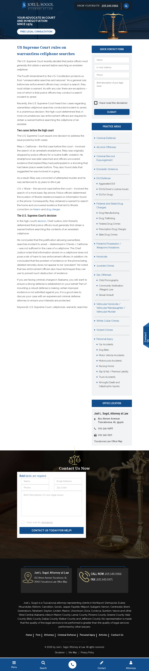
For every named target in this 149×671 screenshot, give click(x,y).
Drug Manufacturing (109, 213)
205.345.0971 (104, 579)
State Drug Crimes (108, 235)
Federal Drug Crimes (109, 224)
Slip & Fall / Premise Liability (113, 372)
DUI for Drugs (106, 195)
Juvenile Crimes (105, 266)
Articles (103, 635)
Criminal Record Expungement (106, 158)
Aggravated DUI (107, 184)
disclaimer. (122, 103)
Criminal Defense (106, 138)
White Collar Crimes (108, 321)
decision (41, 221)
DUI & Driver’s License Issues (114, 189)
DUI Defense (104, 178)
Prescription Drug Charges (112, 229)
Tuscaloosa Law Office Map (108, 442)
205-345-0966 (105, 429)
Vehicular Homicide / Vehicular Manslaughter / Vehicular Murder (111, 308)
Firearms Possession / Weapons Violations (109, 246)
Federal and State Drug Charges (110, 206)
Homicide (102, 257)
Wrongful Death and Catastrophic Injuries (109, 385)
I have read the (113, 103)
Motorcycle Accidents (110, 361)
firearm (37, 209)
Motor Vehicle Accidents (111, 355)
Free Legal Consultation (37, 31)
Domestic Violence (107, 169)
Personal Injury (105, 339)
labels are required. (32, 476)
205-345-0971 (105, 435)
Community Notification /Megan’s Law (111, 288)
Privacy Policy (87, 652)
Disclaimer (60, 652)
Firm (37, 635)
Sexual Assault (106, 295)
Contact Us (118, 635)
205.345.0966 (109, 6)
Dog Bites (104, 350)
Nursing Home (106, 366)
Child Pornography (109, 280)
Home (28, 635)
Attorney (48, 635)
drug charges (53, 209)
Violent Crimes (105, 330)
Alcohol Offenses (106, 147)
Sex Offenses (104, 275)
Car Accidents (106, 345)
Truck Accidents (107, 377)
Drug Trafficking (107, 219)
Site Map (72, 652)
